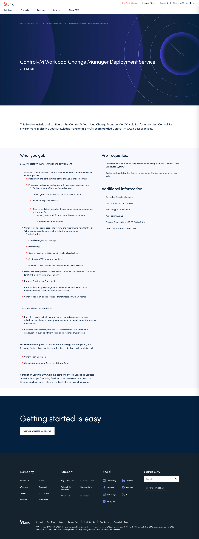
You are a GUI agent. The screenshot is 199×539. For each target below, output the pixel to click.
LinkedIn (127, 480)
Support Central (67, 480)
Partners (41, 9)
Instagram (109, 501)
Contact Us (164, 3)
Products (25, 9)
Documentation (86, 487)
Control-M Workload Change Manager (149, 172)
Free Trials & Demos (130, 3)
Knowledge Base (87, 480)
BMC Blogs (109, 494)
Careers (23, 493)
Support (57, 9)
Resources (84, 495)
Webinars (24, 487)
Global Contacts (45, 493)
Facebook (109, 487)
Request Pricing (148, 3)
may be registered (86, 529)
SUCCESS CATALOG (29, 23)
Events (41, 480)
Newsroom (43, 499)
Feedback (43, 487)
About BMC (74, 9)
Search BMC (152, 471)
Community (109, 480)
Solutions (8, 9)
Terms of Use (117, 526)
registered (70, 529)
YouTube (127, 487)
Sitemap (23, 499)
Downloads (65, 495)
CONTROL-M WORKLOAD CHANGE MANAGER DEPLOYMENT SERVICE (75, 23)
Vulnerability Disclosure (66, 488)
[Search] (194, 3)
